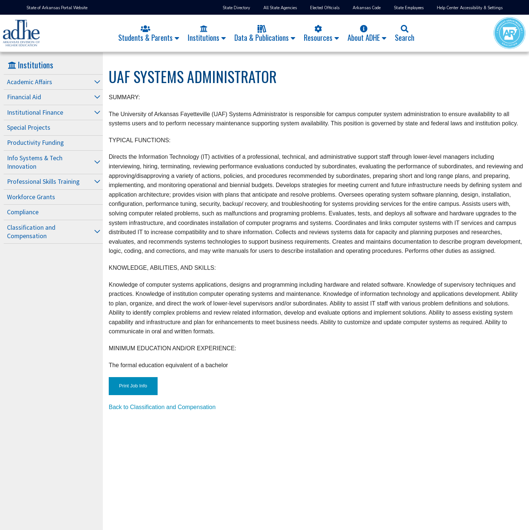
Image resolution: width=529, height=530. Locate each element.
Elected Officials (324, 8)
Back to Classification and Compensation (162, 407)
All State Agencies (280, 8)
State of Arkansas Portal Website (56, 8)
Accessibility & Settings (481, 8)
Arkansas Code (367, 8)
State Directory (236, 8)
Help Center (447, 8)
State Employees (409, 8)
